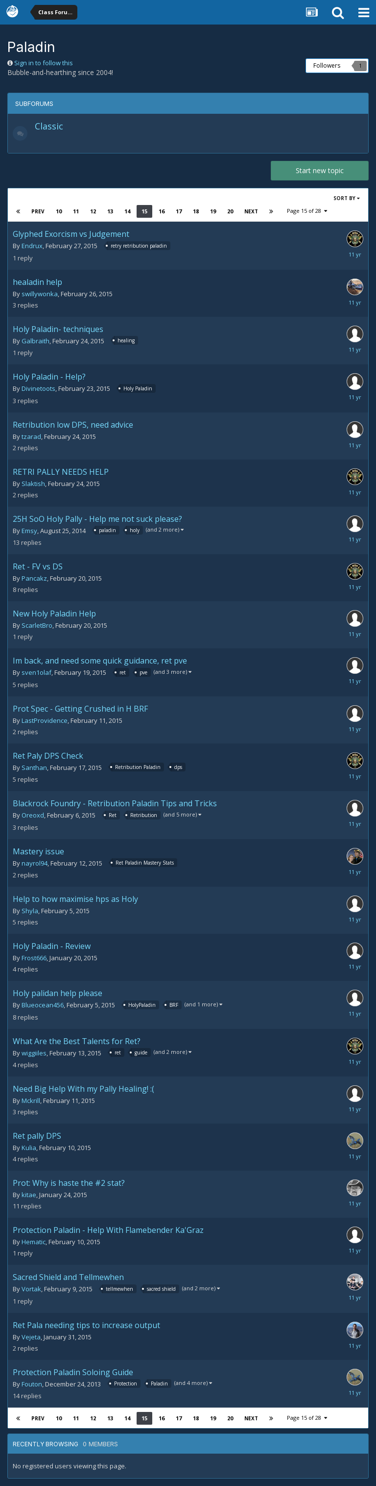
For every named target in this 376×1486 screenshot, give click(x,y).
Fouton (32, 1384)
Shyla (30, 910)
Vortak (31, 1288)
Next (251, 211)
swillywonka (40, 293)
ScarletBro (37, 625)
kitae (29, 1194)
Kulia (29, 1147)
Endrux (32, 245)
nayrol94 (34, 863)
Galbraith (35, 340)
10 (59, 211)
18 (196, 211)
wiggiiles (34, 1053)
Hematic (34, 1241)
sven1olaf (36, 672)
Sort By (346, 198)
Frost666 (34, 957)
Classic (49, 126)
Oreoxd (33, 815)
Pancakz (34, 578)
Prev (38, 211)
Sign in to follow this (43, 62)
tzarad (31, 436)
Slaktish (33, 483)
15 (144, 211)
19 (213, 211)
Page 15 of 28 (307, 210)
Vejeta (31, 1336)
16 (161, 211)
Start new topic (320, 170)
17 (179, 211)
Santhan (34, 767)
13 (110, 211)
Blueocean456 (43, 1004)
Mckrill (31, 1100)
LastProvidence (45, 720)
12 (93, 211)
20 (230, 211)
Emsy (29, 530)
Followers (326, 65)
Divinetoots (38, 388)
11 (76, 211)
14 (127, 211)
